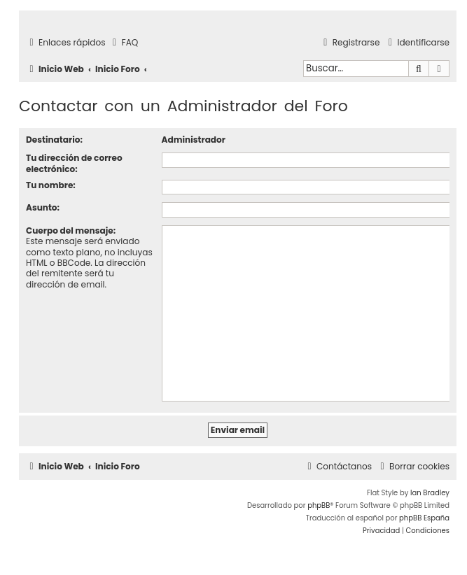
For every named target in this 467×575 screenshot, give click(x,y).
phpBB (318, 505)
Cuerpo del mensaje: (71, 230)
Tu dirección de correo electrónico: (74, 163)
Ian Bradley (429, 493)
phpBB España (424, 518)
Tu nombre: (51, 185)
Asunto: (43, 207)
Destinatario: (54, 139)
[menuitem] (124, 43)
